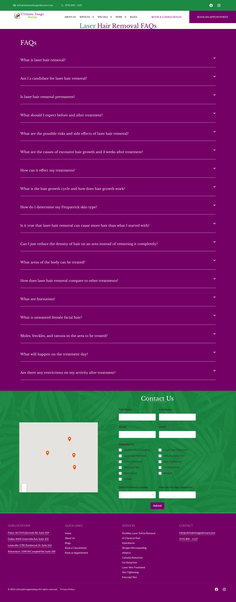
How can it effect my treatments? (47, 170)
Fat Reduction (171, 467)
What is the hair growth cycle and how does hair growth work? (72, 189)
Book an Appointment (76, 552)
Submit (157, 505)
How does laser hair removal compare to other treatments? (69, 281)
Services (87, 17)
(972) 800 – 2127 (188, 538)
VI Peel (128, 479)
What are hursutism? (37, 299)
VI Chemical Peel (131, 538)
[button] (118, 58)
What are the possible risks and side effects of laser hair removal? (74, 134)
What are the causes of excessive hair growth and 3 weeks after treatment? (81, 152)
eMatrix (167, 473)
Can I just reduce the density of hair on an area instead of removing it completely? (89, 244)
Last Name (166, 409)
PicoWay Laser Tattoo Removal (138, 533)
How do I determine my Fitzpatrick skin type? (58, 207)
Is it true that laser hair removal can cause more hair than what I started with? (84, 225)
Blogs (133, 16)
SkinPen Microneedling (137, 450)
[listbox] (137, 494)
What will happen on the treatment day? (54, 354)
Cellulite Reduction (174, 455)
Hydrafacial (130, 473)
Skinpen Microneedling (134, 547)
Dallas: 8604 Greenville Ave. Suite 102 (28, 538)
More (121, 17)
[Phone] (137, 434)
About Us (70, 16)
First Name (126, 409)
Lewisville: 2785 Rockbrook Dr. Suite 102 (30, 545)
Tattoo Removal (133, 461)
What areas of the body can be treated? (52, 262)
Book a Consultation (76, 547)
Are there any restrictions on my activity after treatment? (68, 373)
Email (163, 427)
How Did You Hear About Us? (176, 487)
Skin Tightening (172, 461)
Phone (123, 427)
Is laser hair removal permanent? (47, 97)
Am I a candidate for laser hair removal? (53, 78)
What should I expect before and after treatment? (61, 115)
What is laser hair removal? (43, 60)
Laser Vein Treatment (175, 450)
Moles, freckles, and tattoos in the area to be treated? (64, 336)
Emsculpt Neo (132, 467)
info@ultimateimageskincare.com (197, 532)
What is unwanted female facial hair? (51, 317)
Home (68, 533)
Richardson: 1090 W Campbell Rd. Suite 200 (31, 551)
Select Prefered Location (133, 487)
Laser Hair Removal (135, 455)
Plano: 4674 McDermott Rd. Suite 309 (28, 532)
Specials (105, 17)
